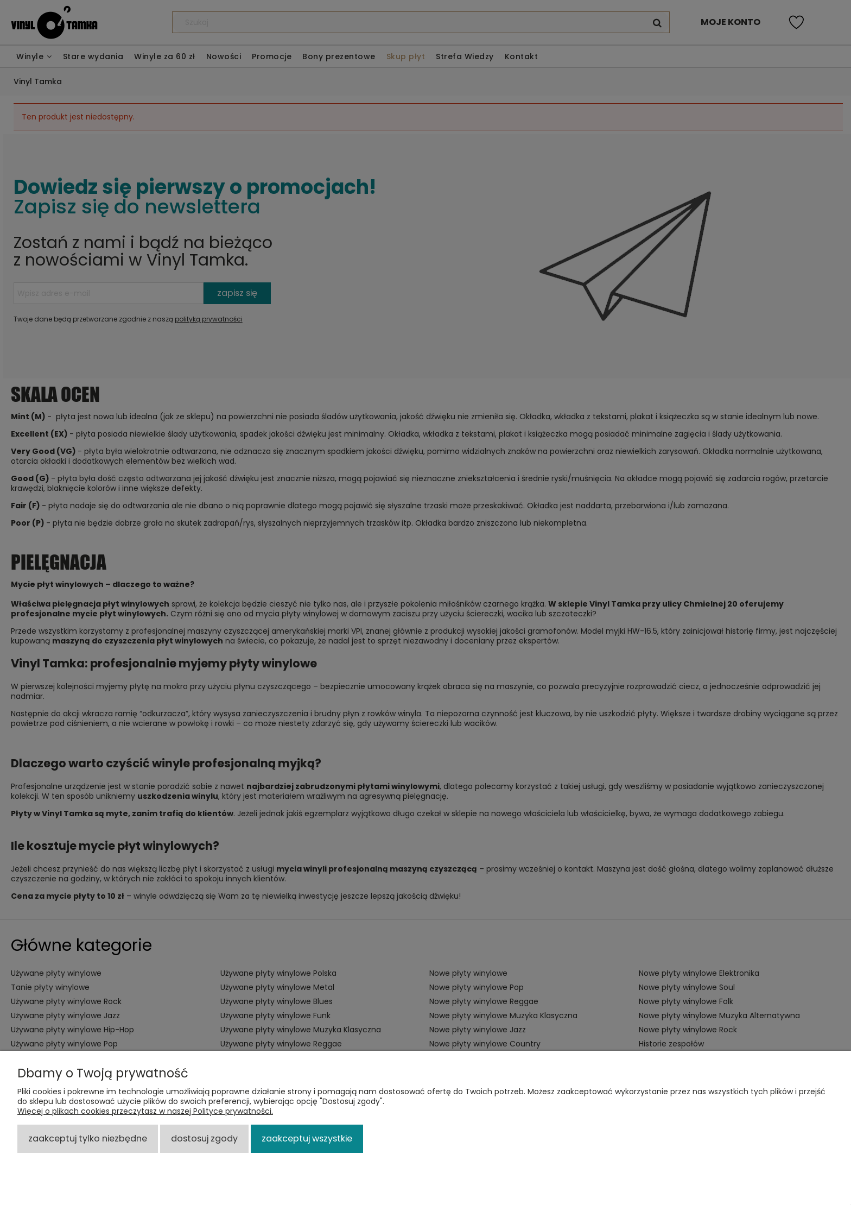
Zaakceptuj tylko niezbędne (87, 1138)
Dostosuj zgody (204, 1138)
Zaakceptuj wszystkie (307, 1138)
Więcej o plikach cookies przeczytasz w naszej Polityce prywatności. (145, 1111)
